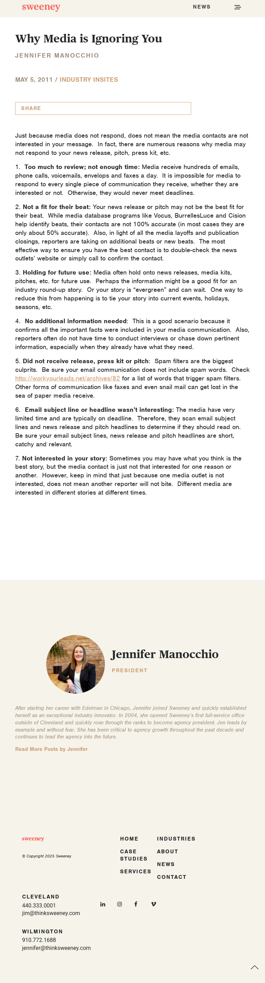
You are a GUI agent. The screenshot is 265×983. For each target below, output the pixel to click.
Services (135, 871)
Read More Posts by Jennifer (51, 749)
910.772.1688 (39, 940)
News (166, 864)
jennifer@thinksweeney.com (56, 948)
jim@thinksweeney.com (51, 913)
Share (31, 108)
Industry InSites (89, 79)
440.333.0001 (39, 905)
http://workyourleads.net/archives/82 (67, 378)
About (167, 851)
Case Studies (134, 855)
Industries (176, 838)
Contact (172, 877)
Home (129, 838)
